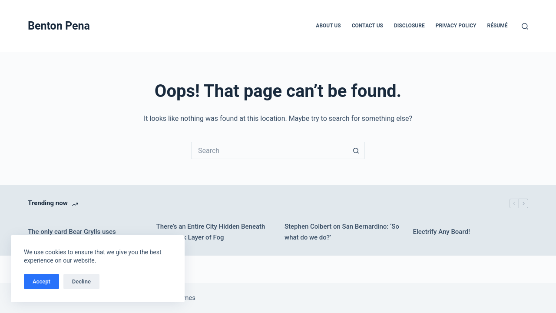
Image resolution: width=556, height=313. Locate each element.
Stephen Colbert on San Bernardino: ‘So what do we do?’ (342, 232)
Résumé (497, 26)
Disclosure (409, 26)
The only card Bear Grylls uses (72, 232)
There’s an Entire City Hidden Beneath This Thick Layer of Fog (210, 232)
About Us (328, 26)
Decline (81, 281)
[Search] (525, 26)
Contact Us (367, 26)
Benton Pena (59, 26)
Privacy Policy (456, 26)
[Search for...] (269, 150)
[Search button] (356, 150)
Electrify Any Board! (441, 232)
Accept (41, 281)
